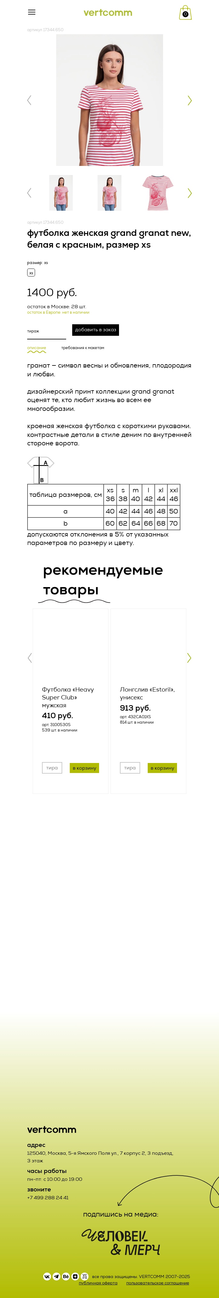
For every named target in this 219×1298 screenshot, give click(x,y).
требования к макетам (82, 348)
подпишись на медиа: (121, 1214)
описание (36, 348)
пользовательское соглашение (157, 1283)
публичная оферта (98, 1283)
